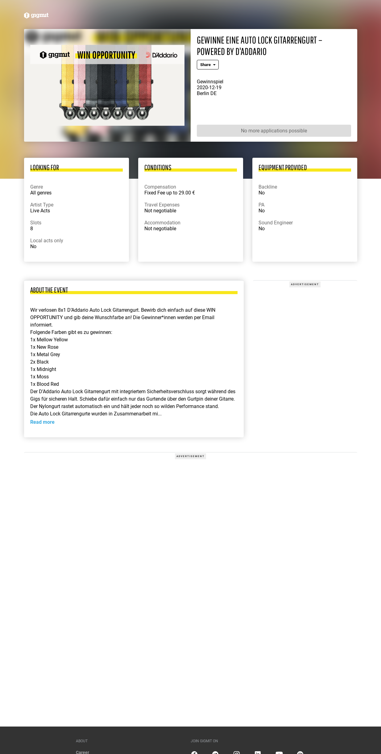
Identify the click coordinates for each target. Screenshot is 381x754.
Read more (42, 422)
